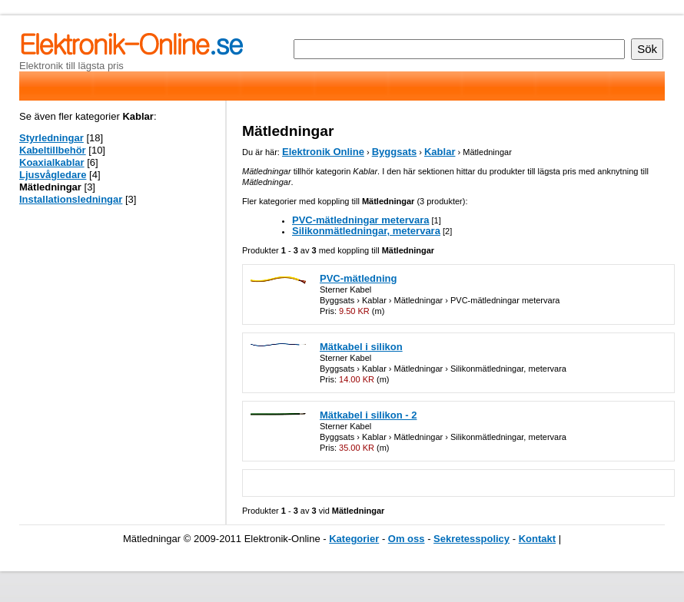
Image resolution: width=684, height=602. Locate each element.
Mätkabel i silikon (361, 346)
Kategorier (354, 538)
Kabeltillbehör (52, 150)
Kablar (439, 151)
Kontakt (537, 538)
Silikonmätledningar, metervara (366, 231)
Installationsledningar (70, 199)
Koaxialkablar (52, 162)
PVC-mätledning (358, 278)
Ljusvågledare (52, 174)
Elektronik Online (323, 151)
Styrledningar (51, 138)
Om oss (406, 538)
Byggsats (394, 151)
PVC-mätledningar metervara (360, 220)
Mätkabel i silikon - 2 (368, 415)
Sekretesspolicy (471, 538)
